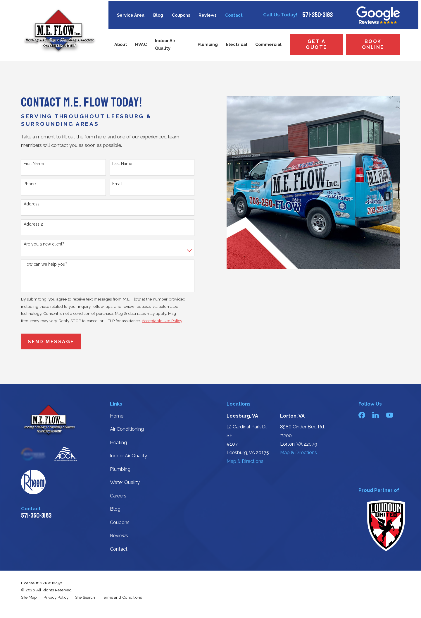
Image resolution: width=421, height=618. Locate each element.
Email (117, 183)
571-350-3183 (317, 15)
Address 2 (33, 224)
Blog (158, 15)
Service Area (130, 15)
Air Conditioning (127, 429)
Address (31, 204)
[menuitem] (29, 597)
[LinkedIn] (375, 415)
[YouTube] (389, 415)
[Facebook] (361, 415)
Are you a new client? (44, 244)
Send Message (51, 341)
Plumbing (120, 469)
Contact (234, 15)
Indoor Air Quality (128, 456)
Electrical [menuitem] (236, 44)
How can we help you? (45, 264)
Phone (30, 183)
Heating (118, 442)
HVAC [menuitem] (141, 44)
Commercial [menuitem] (268, 44)
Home (116, 416)
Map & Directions (245, 461)
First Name (34, 163)
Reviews (207, 15)
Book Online (373, 44)
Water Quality (125, 482)
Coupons (181, 15)
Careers (118, 496)
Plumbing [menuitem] (208, 44)
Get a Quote (316, 44)
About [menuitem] (120, 44)
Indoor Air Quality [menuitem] (165, 44)
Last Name (122, 163)
